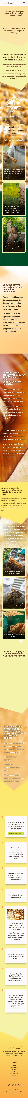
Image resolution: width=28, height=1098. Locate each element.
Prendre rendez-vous (15, 833)
